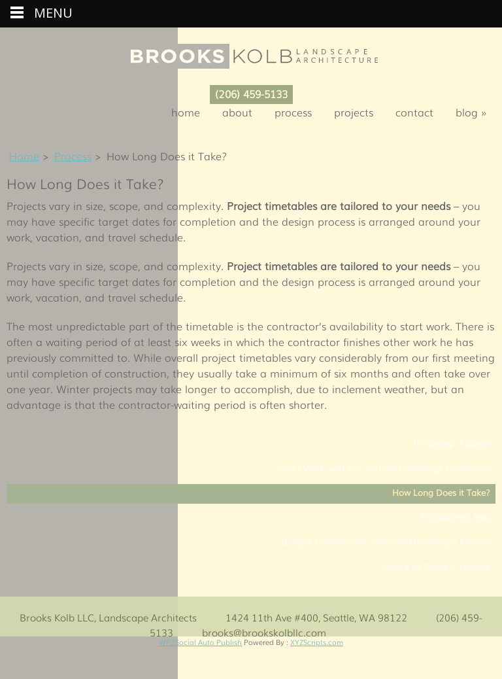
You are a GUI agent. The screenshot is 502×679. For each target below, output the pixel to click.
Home (185, 112)
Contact (414, 112)
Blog (475, 112)
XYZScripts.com (316, 641)
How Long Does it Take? (441, 492)
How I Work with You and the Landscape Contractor (383, 468)
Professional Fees (456, 517)
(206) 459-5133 (251, 93)
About (237, 112)
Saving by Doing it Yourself (436, 566)
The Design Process (451, 443)
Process (293, 112)
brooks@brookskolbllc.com (264, 632)
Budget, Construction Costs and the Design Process (386, 541)
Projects (353, 112)
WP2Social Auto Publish (200, 641)
